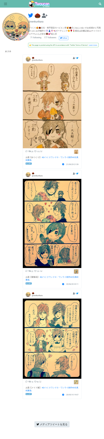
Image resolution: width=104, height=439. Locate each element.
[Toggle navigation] (5, 3)
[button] (100, 4)
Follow (63, 38)
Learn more (93, 45)
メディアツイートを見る (52, 424)
